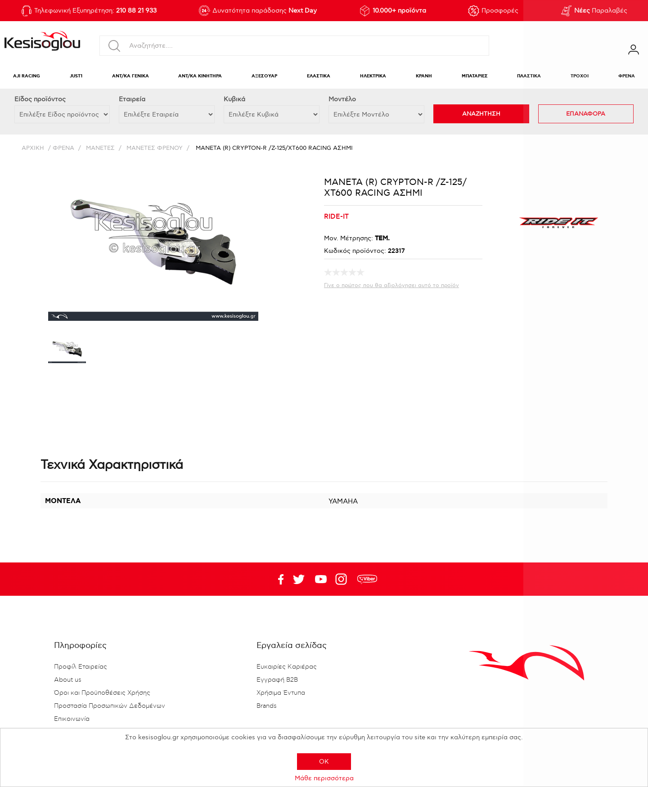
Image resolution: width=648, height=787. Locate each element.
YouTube (298, 579)
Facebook (276, 579)
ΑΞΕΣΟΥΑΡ (264, 76)
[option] (67, 351)
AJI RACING (26, 76)
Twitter (320, 579)
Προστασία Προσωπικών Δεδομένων (109, 706)
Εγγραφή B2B (277, 680)
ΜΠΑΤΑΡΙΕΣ (475, 76)
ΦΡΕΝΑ (626, 76)
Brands (266, 706)
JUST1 (76, 76)
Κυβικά (234, 99)
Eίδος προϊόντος (40, 99)
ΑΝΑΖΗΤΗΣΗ (481, 113)
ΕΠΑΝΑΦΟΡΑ (585, 113)
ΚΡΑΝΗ (424, 76)
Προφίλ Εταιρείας (80, 666)
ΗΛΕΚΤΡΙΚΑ (373, 76)
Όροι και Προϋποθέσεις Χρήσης (102, 693)
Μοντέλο (342, 99)
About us (67, 680)
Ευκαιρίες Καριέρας (286, 666)
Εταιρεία (132, 99)
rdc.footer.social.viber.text (367, 579)
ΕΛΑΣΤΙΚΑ (318, 76)
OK (324, 761)
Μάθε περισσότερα (324, 778)
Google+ (343, 579)
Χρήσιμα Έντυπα (280, 693)
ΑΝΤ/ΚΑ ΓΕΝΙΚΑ (130, 76)
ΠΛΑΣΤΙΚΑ (529, 76)
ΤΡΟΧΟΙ (580, 76)
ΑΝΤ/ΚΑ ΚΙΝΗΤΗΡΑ (200, 76)
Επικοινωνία (72, 719)
